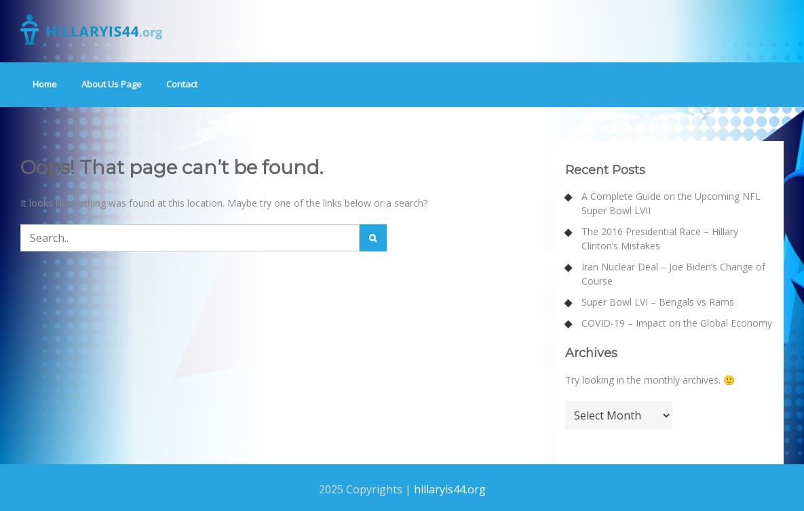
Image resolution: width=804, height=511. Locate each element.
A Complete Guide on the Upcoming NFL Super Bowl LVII (671, 203)
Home (45, 84)
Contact (181, 84)
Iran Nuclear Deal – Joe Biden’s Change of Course (673, 273)
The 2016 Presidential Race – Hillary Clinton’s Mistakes (659, 238)
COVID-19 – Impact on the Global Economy (676, 322)
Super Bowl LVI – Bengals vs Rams (657, 301)
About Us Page (111, 84)
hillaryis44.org (450, 489)
